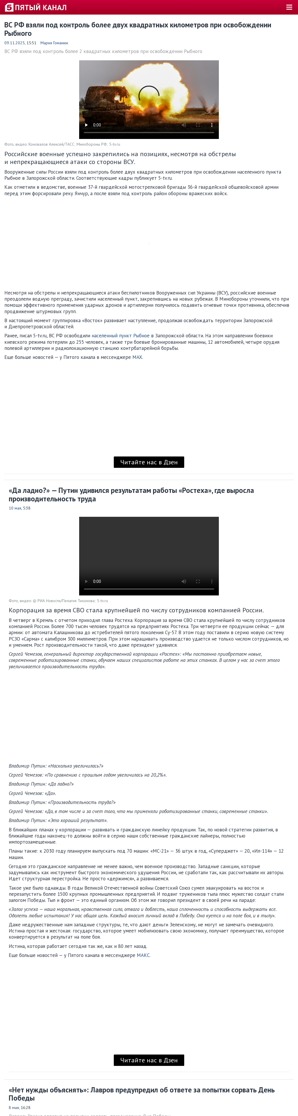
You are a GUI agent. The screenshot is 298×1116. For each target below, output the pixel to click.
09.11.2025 (14, 42)
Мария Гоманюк (54, 42)
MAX (137, 357)
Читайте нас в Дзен (149, 462)
